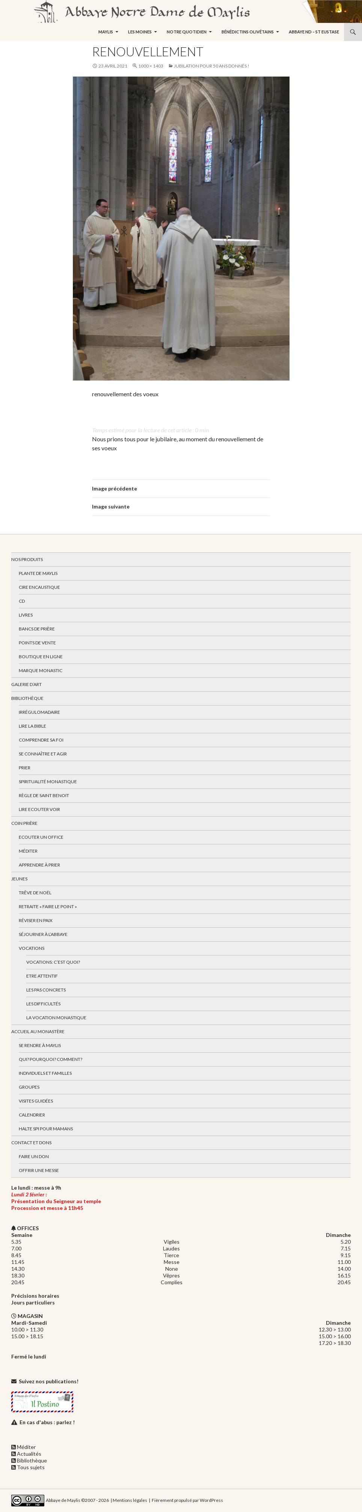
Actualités (29, 1453)
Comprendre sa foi (41, 740)
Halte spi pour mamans (46, 1128)
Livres (26, 615)
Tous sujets (31, 1467)
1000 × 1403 (150, 66)
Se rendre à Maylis (40, 1045)
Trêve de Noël (35, 892)
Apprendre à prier (39, 865)
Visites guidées (36, 1101)
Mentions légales (130, 1500)
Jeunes (19, 879)
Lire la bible (32, 726)
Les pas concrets (46, 990)
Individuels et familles (45, 1073)
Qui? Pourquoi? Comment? (50, 1059)
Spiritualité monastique (48, 781)
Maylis (105, 31)
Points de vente (37, 642)
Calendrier (32, 1115)
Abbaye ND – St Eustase (314, 31)
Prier (24, 767)
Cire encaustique (39, 587)
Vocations (31, 948)
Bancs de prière (37, 629)
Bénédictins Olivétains (248, 31)
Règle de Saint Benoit (44, 795)
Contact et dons (31, 1142)
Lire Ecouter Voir (39, 809)
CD (22, 601)
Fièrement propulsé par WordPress (187, 1500)
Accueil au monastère (38, 1031)
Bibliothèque (27, 698)
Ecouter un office (41, 837)
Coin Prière (24, 823)
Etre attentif (42, 976)
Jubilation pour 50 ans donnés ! (211, 66)
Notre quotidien (187, 31)
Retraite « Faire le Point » (48, 906)
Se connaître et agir (43, 754)
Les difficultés (43, 1003)
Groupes (29, 1087)
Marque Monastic (40, 670)
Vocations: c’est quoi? (53, 962)
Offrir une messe (39, 1170)
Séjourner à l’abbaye (43, 934)
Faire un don (34, 1156)
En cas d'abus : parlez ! (47, 1422)
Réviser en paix (36, 920)
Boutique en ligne (41, 656)
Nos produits (27, 559)
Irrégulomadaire (39, 712)
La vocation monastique (56, 1017)
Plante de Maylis (38, 573)
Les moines (140, 31)
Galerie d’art (26, 684)
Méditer (28, 851)
